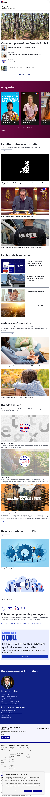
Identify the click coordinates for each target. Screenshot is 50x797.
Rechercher (44, 2)
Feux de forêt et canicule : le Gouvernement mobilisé (21, 47)
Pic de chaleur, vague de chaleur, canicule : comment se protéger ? (24, 54)
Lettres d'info (3, 766)
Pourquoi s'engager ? (7, 568)
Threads (42, 735)
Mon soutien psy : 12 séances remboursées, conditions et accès (20, 366)
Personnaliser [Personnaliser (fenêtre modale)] (18, 791)
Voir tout (3, 130)
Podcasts (2, 764)
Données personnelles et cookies (12, 786)
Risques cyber (25, 623)
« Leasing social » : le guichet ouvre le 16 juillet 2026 (21, 67)
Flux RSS (45, 739)
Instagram (38, 735)
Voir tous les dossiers (6, 521)
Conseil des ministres (7, 710)
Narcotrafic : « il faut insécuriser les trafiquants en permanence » (21, 247)
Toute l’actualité (4, 747)
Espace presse (5, 717)
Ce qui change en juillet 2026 (15, 61)
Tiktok (45, 735)
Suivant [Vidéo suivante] (29, 127)
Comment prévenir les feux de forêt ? (24, 43)
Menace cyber (20, 761)
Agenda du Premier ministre (9, 699)
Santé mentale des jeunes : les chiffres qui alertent (17, 397)
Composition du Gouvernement (10, 713)
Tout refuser (28, 791)
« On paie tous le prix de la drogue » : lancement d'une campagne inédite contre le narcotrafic (24, 184)
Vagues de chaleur (14, 623)
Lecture (10, 108)
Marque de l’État (29, 750)
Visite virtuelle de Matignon (9, 701)
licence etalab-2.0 (27, 795)
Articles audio (3, 769)
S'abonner (25, 656)
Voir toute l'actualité (25, 74)
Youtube (42, 739)
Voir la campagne (6, 151)
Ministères (4, 715)
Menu (48, 2)
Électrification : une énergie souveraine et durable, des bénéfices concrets (35, 278)
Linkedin (45, 731)
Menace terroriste (20, 759)
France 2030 (5, 477)
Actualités (4, 694)
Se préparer (4, 623)
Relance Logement (12, 754)
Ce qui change (3, 757)
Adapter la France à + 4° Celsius (36, 306)
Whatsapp (38, 739)
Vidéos (2, 762)
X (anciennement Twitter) (38, 731)
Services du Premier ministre (9, 704)
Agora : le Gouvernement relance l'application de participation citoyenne (34, 263)
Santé (2, 755)
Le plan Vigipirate (36, 623)
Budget (2, 753)
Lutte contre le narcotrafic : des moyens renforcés (17, 216)
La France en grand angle (9, 513)
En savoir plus (5, 536)
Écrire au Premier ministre (8, 696)
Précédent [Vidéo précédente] (22, 127)
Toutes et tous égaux (7, 443)
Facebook (42, 731)
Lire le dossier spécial (7, 334)
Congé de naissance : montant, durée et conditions (36, 292)
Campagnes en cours (7, 599)
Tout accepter (37, 791)
